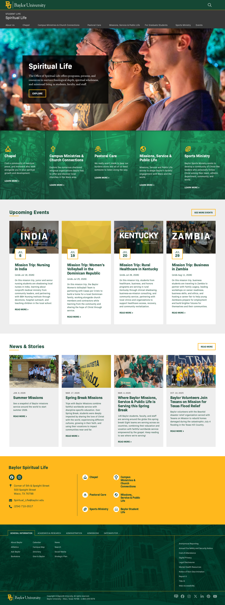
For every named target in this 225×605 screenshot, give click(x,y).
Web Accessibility (187, 585)
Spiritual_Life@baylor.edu (29, 500)
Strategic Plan (61, 556)
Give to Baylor (39, 556)
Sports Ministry (183, 25)
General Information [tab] (21, 533)
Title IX (182, 580)
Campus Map (39, 546)
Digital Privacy (185, 557)
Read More (207, 346)
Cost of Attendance (187, 552)
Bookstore (15, 556)
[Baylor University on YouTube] (214, 597)
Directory (37, 551)
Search (58, 546)
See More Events (203, 212)
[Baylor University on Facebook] (182, 597)
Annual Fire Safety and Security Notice (196, 548)
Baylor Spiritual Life (28, 467)
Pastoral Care (94, 25)
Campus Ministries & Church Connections (58, 25)
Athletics (15, 546)
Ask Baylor (15, 551)
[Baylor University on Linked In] (201, 597)
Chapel (26, 25)
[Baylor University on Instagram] (188, 597)
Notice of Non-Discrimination (191, 571)
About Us (10, 25)
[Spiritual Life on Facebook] (12, 477)
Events (199, 25)
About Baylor (16, 542)
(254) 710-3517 (23, 506)
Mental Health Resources (190, 566)
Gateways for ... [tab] (112, 533)
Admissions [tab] (93, 533)
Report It (183, 576)
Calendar (37, 542)
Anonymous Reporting (189, 543)
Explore (37, 93)
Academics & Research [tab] (49, 533)
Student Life (13, 13)
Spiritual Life (16, 17)
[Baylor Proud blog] (175, 597)
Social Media (60, 551)
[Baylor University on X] (195, 597)
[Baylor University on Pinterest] (208, 597)
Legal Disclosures (187, 562)
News (57, 542)
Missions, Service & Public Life (124, 25)
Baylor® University (65, 596)
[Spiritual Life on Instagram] (19, 477)
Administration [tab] (74, 533)
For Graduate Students (156, 25)
